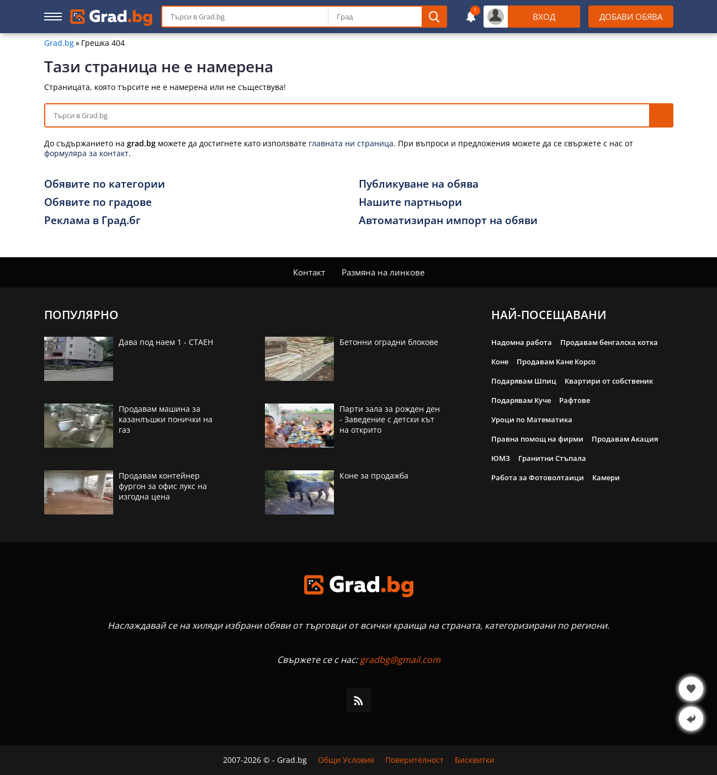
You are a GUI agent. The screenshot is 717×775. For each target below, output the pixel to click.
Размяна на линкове (383, 272)
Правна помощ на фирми (537, 439)
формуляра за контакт (86, 153)
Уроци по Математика (531, 419)
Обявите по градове (98, 202)
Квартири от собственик (609, 381)
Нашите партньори (410, 202)
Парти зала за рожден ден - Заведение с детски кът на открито (389, 419)
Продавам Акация (625, 439)
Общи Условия (346, 760)
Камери (606, 477)
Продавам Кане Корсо (556, 362)
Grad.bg (59, 43)
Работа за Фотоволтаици (537, 477)
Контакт (309, 272)
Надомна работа (521, 342)
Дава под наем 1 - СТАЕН (166, 342)
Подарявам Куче (521, 400)
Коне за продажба (373, 475)
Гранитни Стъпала (552, 458)
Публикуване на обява (419, 184)
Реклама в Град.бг (92, 220)
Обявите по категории (104, 184)
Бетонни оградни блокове (388, 342)
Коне (499, 362)
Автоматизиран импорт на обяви (448, 220)
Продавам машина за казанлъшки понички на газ (166, 419)
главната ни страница (351, 143)
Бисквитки (475, 760)
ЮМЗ (500, 458)
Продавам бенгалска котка (609, 342)
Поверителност (414, 760)
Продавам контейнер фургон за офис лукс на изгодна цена (163, 486)
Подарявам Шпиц (523, 381)
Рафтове (574, 400)
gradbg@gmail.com (400, 660)
